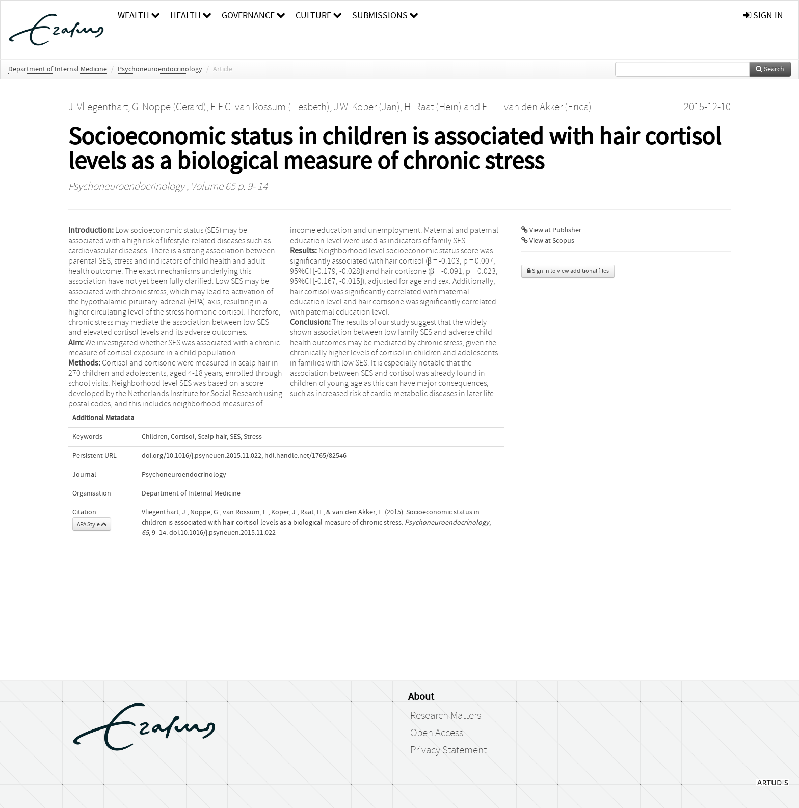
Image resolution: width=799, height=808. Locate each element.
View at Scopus (547, 241)
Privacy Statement (448, 750)
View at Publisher (551, 230)
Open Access (436, 733)
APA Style (91, 524)
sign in (763, 15)
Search (770, 69)
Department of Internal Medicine (57, 69)
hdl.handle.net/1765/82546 (305, 456)
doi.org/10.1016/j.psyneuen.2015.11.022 (201, 456)
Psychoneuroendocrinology (160, 69)
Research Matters (445, 716)
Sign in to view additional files (568, 271)
